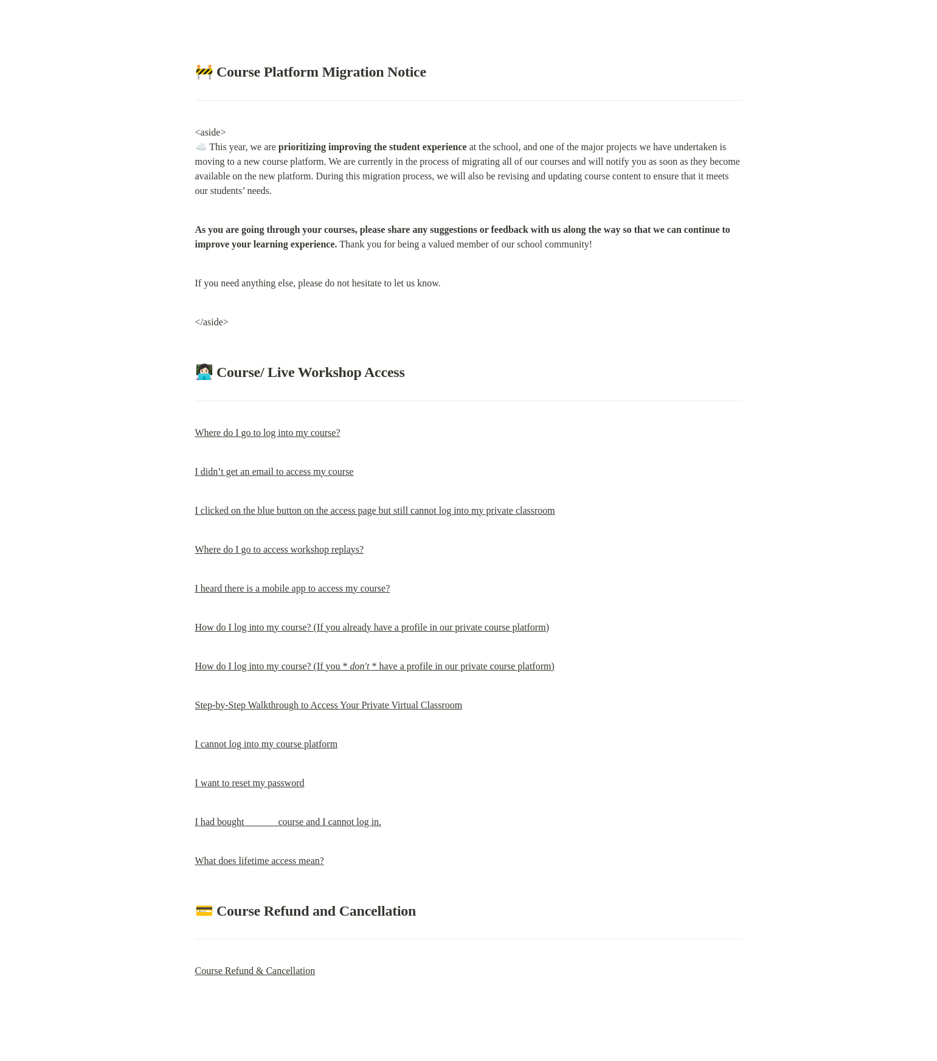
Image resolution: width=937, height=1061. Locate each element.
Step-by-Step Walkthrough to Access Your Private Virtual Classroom (329, 705)
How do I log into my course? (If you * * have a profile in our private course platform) (375, 666)
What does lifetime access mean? (259, 860)
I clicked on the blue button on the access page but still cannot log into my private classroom (375, 510)
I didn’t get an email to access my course (274, 471)
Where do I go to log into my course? (268, 432)
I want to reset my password (250, 783)
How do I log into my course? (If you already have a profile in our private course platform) (372, 627)
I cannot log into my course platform (266, 744)
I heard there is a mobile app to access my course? (292, 588)
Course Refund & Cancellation (255, 971)
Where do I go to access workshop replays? (279, 549)
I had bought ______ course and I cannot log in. (288, 822)
